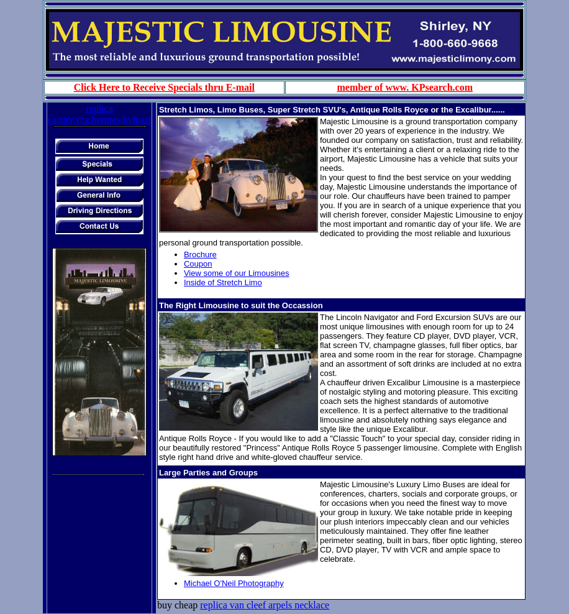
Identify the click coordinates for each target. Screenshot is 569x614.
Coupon (198, 263)
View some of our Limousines (236, 273)
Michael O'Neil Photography (234, 583)
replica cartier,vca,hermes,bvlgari (99, 114)
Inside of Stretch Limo (223, 282)
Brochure (200, 254)
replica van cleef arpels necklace (264, 605)
